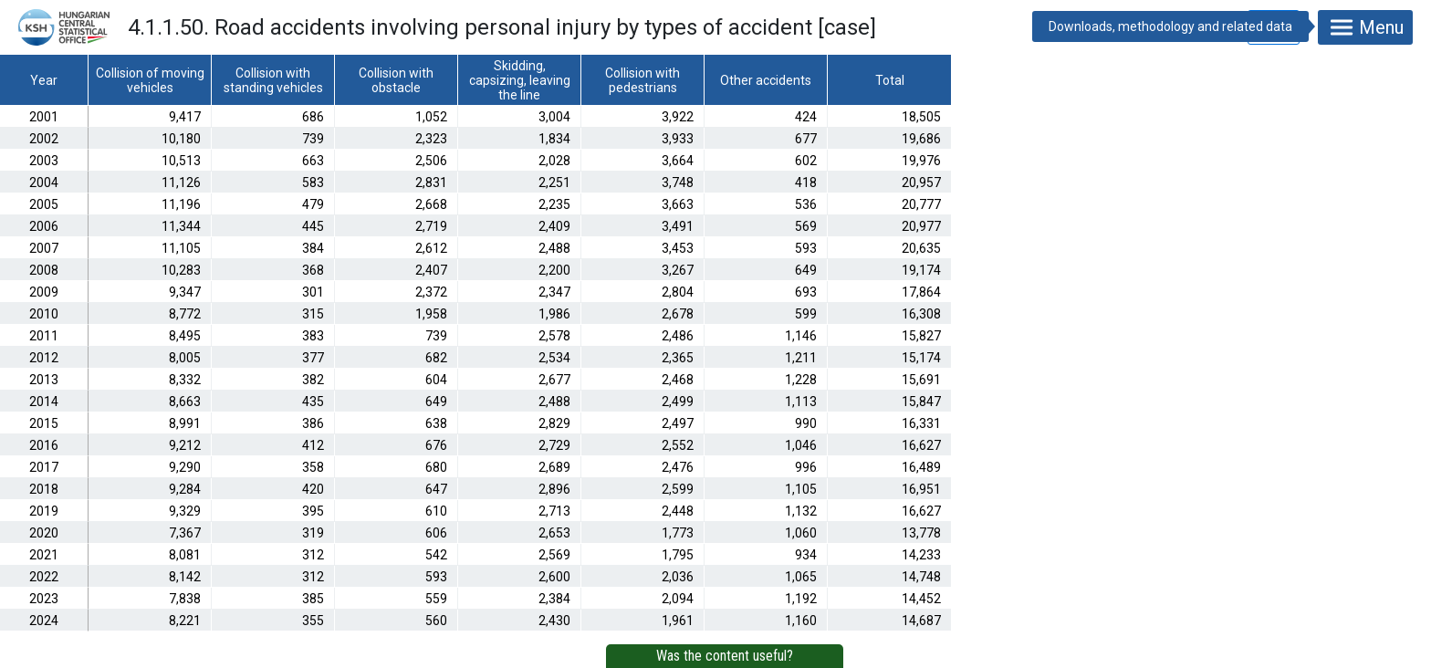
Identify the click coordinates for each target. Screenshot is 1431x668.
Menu (1365, 27)
